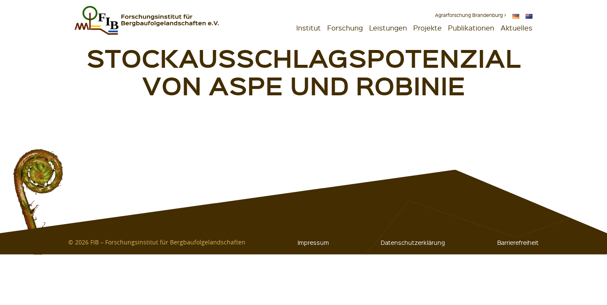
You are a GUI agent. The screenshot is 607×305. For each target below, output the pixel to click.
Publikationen (471, 27)
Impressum (313, 242)
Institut (308, 27)
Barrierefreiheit (518, 242)
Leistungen (388, 27)
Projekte (427, 27)
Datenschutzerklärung (413, 242)
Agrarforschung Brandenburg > (470, 15)
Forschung (345, 27)
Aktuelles (516, 27)
